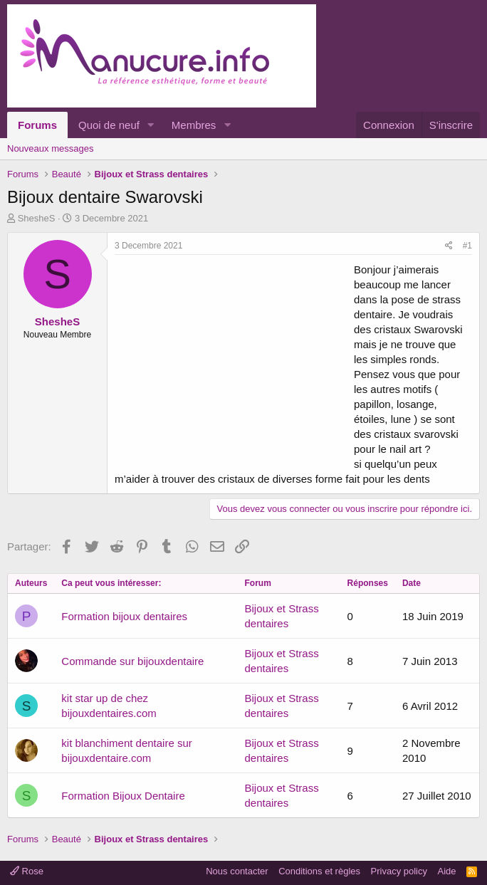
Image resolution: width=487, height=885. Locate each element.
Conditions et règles (319, 871)
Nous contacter (237, 871)
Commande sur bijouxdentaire (132, 661)
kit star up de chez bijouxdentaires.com (108, 705)
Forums (37, 125)
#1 (467, 246)
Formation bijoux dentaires (124, 616)
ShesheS (37, 218)
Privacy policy (399, 871)
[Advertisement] (234, 361)
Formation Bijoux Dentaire (122, 796)
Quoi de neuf (109, 125)
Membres (194, 125)
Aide (447, 871)
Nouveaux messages (50, 148)
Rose (26, 871)
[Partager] (449, 246)
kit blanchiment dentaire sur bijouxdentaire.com (126, 750)
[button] (151, 125)
